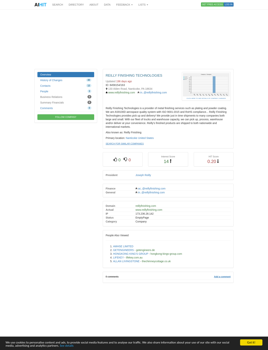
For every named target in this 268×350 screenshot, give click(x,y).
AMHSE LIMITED (123, 246)
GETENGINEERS (123, 250)
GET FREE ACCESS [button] (212, 4)
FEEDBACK (124, 4)
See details (67, 346)
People (65, 91)
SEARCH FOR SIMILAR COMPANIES (125, 143)
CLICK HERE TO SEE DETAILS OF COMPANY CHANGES (206, 98)
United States (146, 137)
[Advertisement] (134, 39)
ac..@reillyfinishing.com (151, 188)
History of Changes (65, 80)
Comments (65, 108)
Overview (45, 74)
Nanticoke (131, 137)
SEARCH (57, 4)
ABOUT (94, 4)
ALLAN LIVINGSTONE (126, 261)
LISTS (143, 4)
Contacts (65, 85)
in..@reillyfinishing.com (153, 92)
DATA (107, 4)
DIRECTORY (76, 4)
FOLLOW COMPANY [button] (65, 117)
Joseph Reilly (143, 175)
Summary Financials (65, 102)
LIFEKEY (118, 257)
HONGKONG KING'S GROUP (130, 253)
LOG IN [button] (228, 4)
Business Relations (65, 96)
